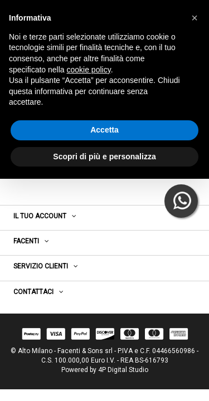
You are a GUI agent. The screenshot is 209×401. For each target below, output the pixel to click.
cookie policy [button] (89, 69)
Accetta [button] (104, 129)
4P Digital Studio (123, 370)
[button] (194, 18)
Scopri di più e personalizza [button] (104, 156)
